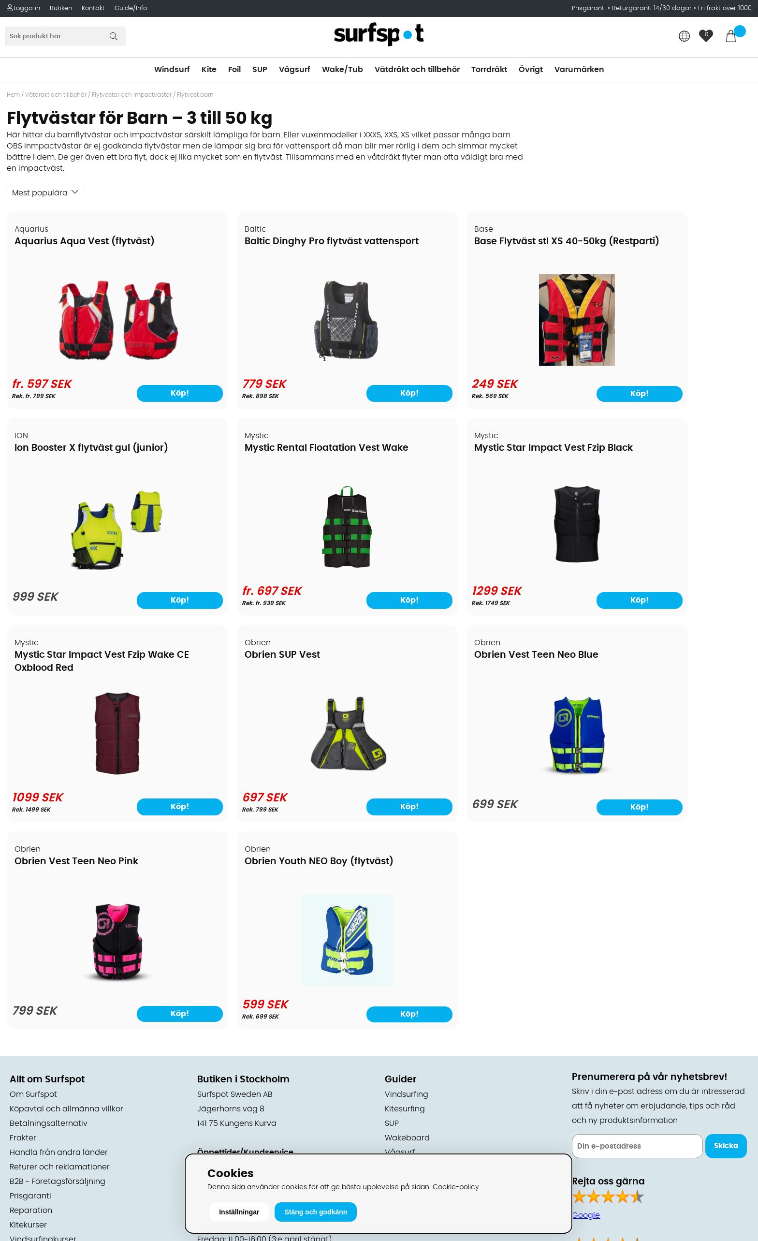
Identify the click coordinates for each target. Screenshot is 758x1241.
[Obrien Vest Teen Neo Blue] (97, 780)
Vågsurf (294, 70)
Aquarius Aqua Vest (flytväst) (85, 242)
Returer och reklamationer (60, 960)
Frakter (23, 931)
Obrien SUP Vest (618, 449)
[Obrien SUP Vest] (661, 571)
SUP (259, 70)
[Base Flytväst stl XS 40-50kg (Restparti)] (473, 364)
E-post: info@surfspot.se (245, 1149)
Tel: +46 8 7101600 (231, 1134)
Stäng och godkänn (315, 1212)
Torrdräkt (489, 70)
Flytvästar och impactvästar (132, 95)
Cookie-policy (456, 1187)
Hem (13, 95)
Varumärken (579, 70)
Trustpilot (589, 1105)
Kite (209, 70)
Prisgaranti (590, 8)
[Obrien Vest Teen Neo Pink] (285, 780)
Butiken (61, 8)
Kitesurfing (405, 902)
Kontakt (93, 8)
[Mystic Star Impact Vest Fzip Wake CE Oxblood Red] (473, 571)
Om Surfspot (33, 888)
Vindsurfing (406, 888)
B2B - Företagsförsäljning (57, 975)
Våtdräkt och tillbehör (417, 70)
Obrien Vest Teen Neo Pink (265, 655)
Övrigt (531, 70)
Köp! (146, 393)
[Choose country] (684, 37)
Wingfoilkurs (33, 1047)
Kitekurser (28, 1018)
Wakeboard (407, 931)
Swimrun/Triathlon (419, 975)
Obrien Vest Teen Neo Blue (77, 655)
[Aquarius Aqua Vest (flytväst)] (97, 364)
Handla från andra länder (59, 946)
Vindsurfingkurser (43, 1033)
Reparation (31, 1004)
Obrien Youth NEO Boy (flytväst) (466, 655)
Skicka (726, 940)
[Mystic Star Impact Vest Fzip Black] (285, 571)
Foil (234, 70)
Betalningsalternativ (48, 917)
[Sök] (65, 36)
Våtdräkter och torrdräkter (435, 960)
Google (586, 1009)
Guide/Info (131, 8)
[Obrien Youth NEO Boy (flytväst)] (473, 778)
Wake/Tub (342, 70)
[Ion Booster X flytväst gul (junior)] (661, 366)
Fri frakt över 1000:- (727, 8)
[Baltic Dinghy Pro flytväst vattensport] (285, 364)
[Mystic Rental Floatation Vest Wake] (97, 571)
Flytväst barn (195, 95)
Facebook (591, 1057)
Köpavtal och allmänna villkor (66, 902)
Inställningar (239, 1212)
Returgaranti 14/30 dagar (652, 8)
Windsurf (172, 70)
